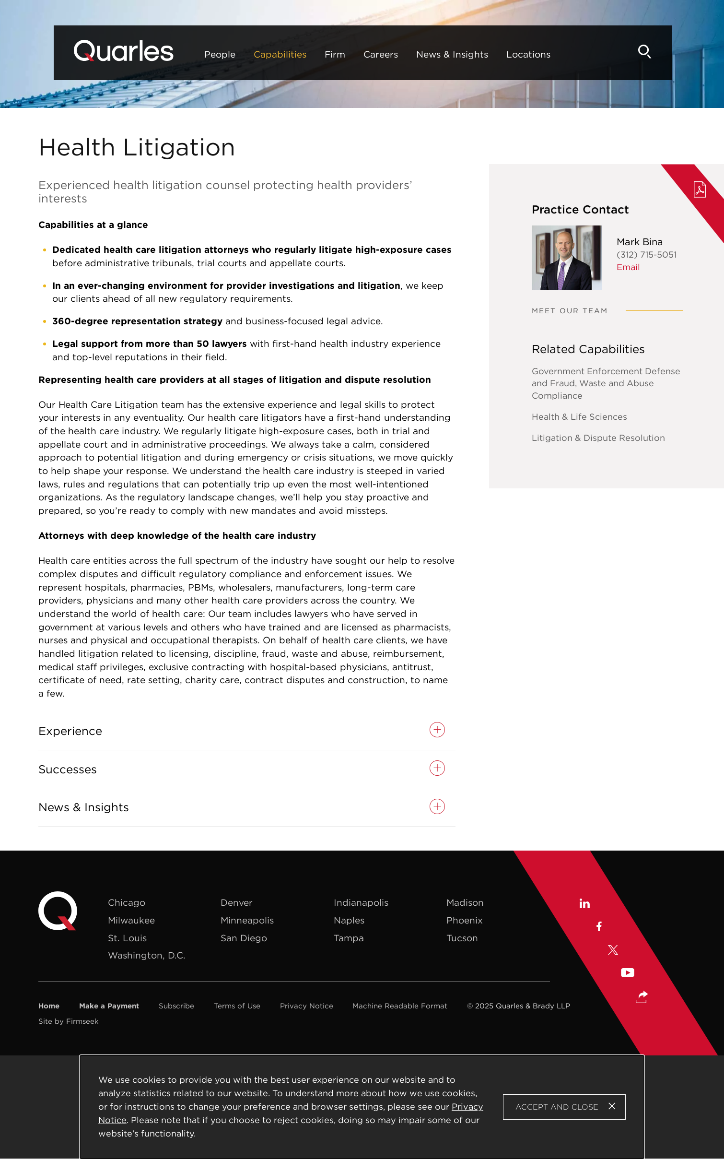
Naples (349, 920)
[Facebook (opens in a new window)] (598, 928)
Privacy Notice (306, 1005)
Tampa (349, 938)
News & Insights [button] (83, 807)
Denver (237, 902)
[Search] (669, 52)
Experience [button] (70, 731)
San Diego (244, 938)
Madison (465, 902)
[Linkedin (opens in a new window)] (584, 905)
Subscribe (176, 1005)
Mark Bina (640, 242)
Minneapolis (247, 920)
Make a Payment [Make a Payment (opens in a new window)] (109, 1005)
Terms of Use (237, 1005)
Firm (309, 54)
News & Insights (426, 54)
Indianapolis (361, 902)
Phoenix (464, 920)
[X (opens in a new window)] (613, 951)
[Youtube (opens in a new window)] (627, 974)
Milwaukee (131, 920)
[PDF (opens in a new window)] (700, 191)
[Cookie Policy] (362, 1106)
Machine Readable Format (399, 1005)
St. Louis (127, 938)
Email (628, 266)
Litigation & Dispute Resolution (598, 437)
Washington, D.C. (147, 955)
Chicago (126, 902)
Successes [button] (67, 769)
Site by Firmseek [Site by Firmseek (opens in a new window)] (68, 1021)
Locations (502, 54)
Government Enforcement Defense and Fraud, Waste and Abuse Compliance (606, 384)
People (194, 54)
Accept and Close (556, 1107)
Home (48, 1005)
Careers (355, 54)
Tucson (462, 938)
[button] (642, 998)
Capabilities (254, 54)
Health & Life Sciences (579, 416)
